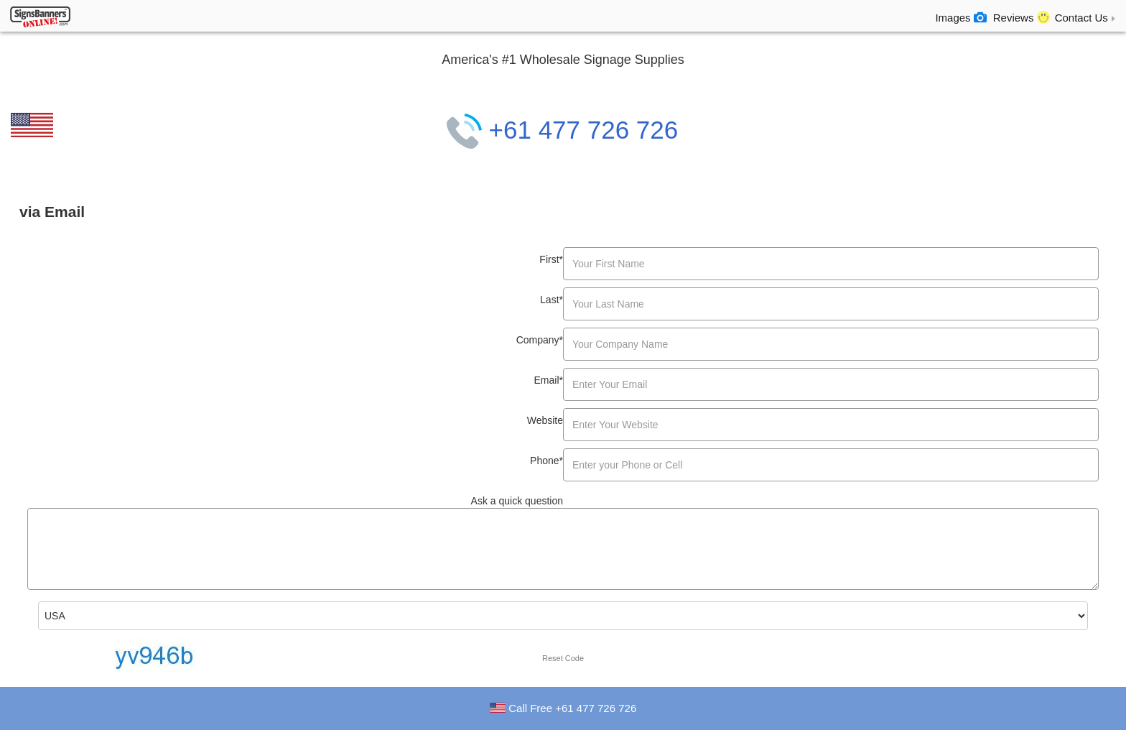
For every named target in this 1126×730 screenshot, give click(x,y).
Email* (548, 380)
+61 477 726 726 (562, 130)
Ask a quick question (517, 501)
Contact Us (1086, 17)
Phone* (546, 460)
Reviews (1021, 17)
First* (551, 259)
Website (545, 420)
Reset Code (563, 658)
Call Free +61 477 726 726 (572, 708)
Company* (539, 340)
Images (960, 17)
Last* (551, 299)
